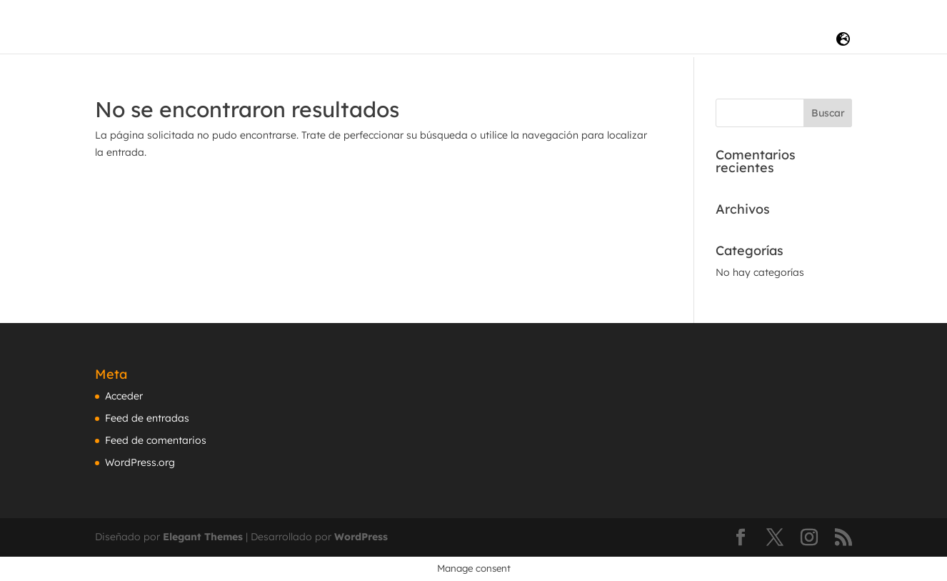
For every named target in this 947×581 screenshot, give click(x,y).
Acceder (124, 395)
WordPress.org (140, 462)
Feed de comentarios (155, 440)
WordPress (361, 536)
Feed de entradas (147, 418)
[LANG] (843, 39)
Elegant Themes (203, 536)
